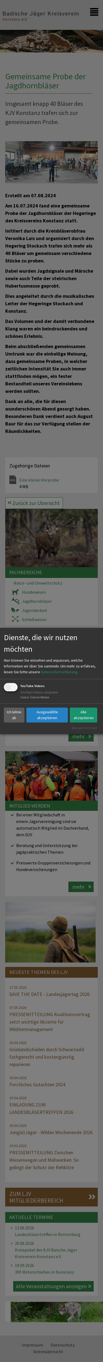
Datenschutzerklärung (59, 671)
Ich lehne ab (14, 714)
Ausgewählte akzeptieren (47, 714)
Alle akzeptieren (84, 714)
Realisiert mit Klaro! (84, 728)
